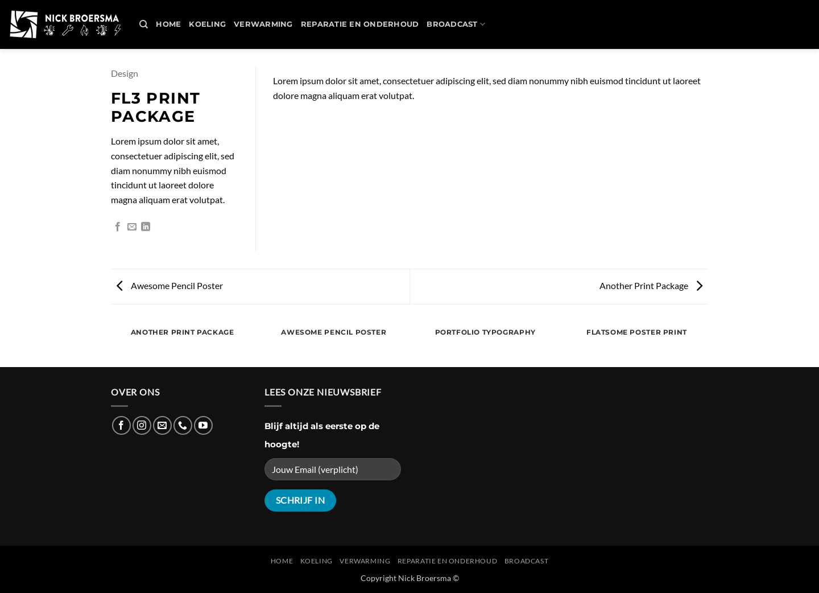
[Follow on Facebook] (121, 425)
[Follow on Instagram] (142, 425)
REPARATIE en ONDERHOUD (360, 24)
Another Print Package (650, 285)
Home (168, 24)
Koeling (207, 24)
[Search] (143, 24)
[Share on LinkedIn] (145, 227)
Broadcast (456, 24)
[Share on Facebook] (117, 227)
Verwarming (263, 24)
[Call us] (182, 425)
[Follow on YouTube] (203, 425)
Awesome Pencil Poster (170, 285)
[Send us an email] (162, 425)
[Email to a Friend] (131, 227)
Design (124, 73)
